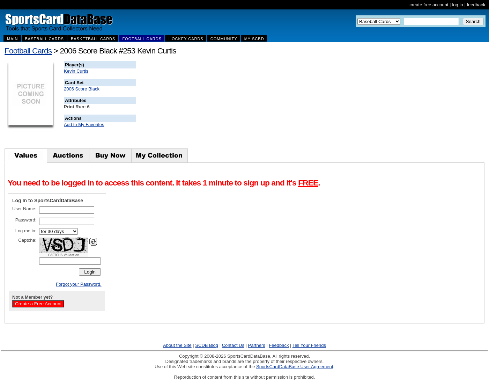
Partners (256, 345)
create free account (428, 4)
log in (457, 4)
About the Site (177, 345)
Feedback (279, 345)
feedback (476, 4)
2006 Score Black (81, 89)
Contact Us (233, 345)
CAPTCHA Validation (63, 255)
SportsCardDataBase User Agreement (294, 366)
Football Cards (28, 50)
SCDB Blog (206, 345)
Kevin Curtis (76, 71)
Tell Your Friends (309, 345)
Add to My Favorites (84, 124)
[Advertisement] (262, 104)
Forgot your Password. (79, 284)
